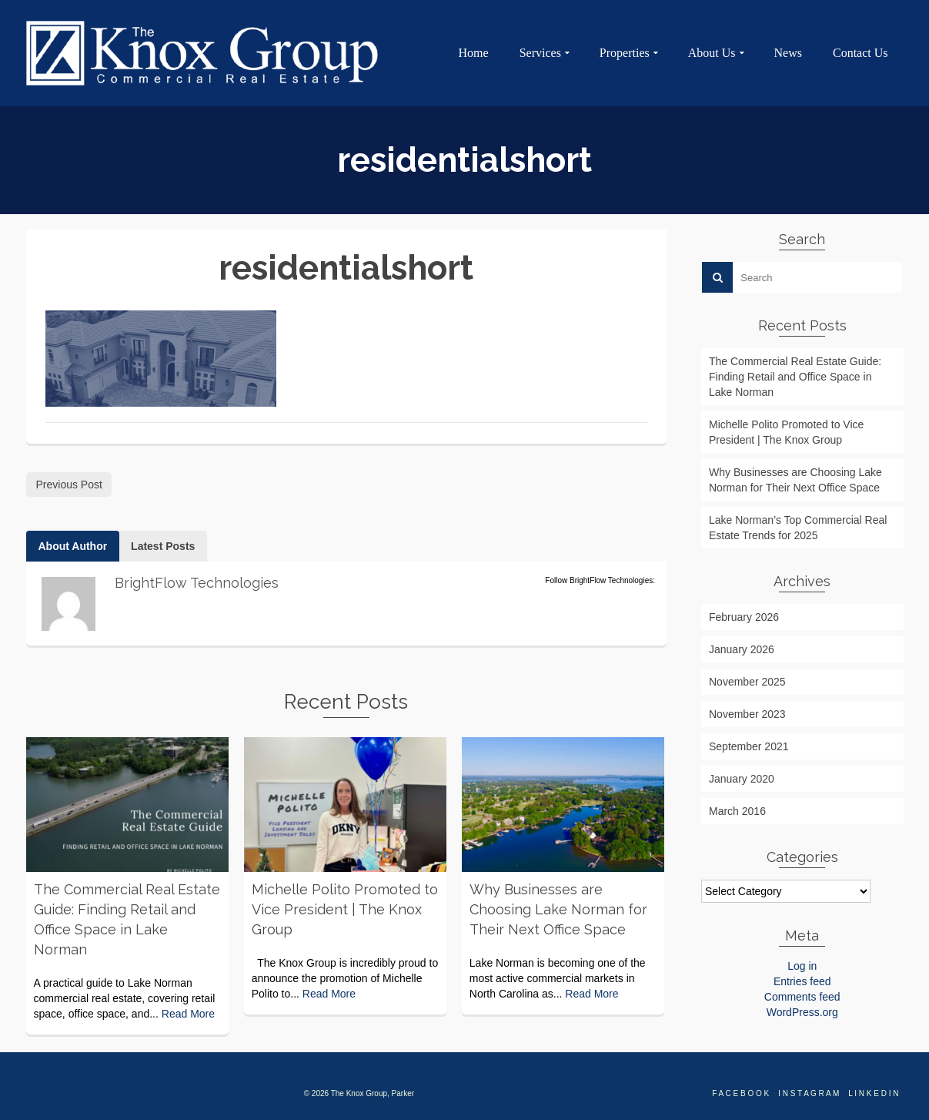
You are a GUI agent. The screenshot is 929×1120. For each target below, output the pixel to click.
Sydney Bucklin (300, 947)
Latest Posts (163, 546)
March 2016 (737, 811)
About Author (73, 546)
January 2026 (741, 649)
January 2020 (741, 779)
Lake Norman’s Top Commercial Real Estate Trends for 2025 (798, 528)
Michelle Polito (83, 967)
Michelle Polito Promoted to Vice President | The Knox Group (786, 432)
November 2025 (747, 682)
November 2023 (747, 714)
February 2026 (744, 617)
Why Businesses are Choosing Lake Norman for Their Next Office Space (795, 480)
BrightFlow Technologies (120, 302)
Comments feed (802, 997)
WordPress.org (802, 1012)
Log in (802, 966)
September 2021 (749, 746)
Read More (188, 1014)
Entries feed (802, 981)
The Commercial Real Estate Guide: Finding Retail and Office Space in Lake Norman (795, 376)
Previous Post (69, 484)
